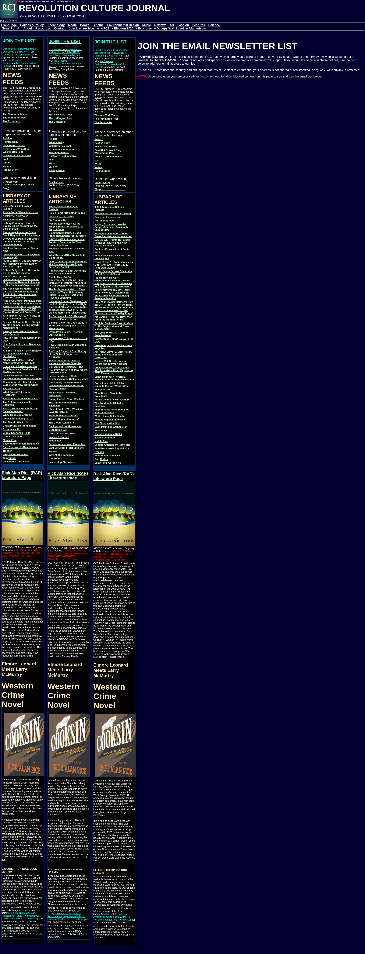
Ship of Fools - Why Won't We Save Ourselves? (20, 410)
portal (6, 96)
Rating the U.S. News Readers (20, 398)
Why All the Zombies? (15, 454)
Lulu (39, 933)
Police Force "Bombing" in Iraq (21, 212)
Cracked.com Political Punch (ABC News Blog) (18, 185)
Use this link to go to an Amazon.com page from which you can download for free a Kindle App (21, 915)
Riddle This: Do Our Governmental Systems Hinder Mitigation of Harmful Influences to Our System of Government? (21, 281)
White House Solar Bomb (17, 415)
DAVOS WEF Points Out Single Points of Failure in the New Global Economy (21, 241)
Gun (6, 458)
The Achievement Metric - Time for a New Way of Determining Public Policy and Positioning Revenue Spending (21, 293)
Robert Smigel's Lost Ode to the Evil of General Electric (21, 271)
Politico (7, 138)
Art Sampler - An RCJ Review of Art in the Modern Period (21, 317)
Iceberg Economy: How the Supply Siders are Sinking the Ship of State (20, 226)
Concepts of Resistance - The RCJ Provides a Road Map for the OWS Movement (22, 369)
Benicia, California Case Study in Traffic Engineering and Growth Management (22, 325)
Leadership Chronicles (16, 461)
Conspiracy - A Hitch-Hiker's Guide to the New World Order (20, 383)
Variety (7, 166)
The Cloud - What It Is (15, 422)
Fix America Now (13, 219)
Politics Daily (10, 141)
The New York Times (15, 114)
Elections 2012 (11, 388)
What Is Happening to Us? (18, 418)
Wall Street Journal (14, 145)
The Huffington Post (14, 117)
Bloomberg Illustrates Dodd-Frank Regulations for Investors (21, 234)
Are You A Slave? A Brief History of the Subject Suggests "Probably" (22, 353)
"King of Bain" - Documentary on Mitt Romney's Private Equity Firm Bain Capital (22, 263)
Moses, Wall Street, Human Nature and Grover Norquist (19, 361)
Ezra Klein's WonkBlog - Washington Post (17, 150)
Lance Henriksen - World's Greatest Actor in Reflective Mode (22, 377)
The (5, 121)
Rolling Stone (11, 169)
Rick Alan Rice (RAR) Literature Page (22, 475)
